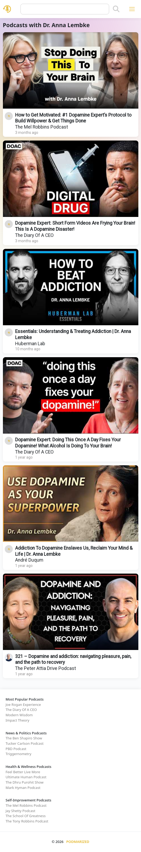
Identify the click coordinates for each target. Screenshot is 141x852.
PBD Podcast (16, 748)
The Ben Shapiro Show (24, 738)
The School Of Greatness (26, 815)
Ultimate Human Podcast (26, 777)
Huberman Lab (30, 343)
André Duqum (29, 560)
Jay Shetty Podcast (20, 810)
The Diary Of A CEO (34, 235)
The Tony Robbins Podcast (27, 821)
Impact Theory (17, 720)
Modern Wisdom (19, 715)
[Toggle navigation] (132, 9)
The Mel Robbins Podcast (41, 127)
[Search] (116, 9)
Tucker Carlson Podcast (25, 743)
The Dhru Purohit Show (25, 782)
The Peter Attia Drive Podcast (45, 668)
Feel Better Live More (23, 771)
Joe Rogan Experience (23, 704)
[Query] (64, 9)
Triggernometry (18, 753)
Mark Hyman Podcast (23, 787)
